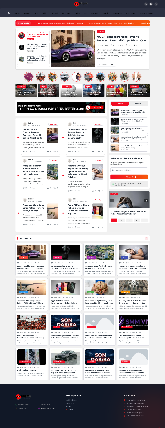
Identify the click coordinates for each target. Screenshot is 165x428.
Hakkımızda (70, 403)
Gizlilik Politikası (71, 400)
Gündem (19, 13)
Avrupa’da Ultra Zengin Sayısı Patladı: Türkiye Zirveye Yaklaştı (33, 209)
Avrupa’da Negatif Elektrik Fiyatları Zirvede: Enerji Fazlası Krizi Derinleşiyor (34, 170)
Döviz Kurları (114, 13)
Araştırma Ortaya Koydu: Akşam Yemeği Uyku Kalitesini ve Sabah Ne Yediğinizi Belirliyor (79, 172)
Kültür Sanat (66, 13)
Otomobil (92, 13)
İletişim (68, 407)
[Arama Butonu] (151, 4)
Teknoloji (54, 13)
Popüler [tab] (120, 104)
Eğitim (44, 13)
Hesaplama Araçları (143, 13)
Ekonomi (29, 13)
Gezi (83, 13)
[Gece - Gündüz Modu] (156, 5)
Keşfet (70, 410)
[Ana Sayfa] (11, 12)
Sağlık (76, 13)
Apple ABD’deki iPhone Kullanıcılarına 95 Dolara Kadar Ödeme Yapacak (79, 209)
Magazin (102, 13)
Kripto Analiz (127, 13)
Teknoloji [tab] (138, 104)
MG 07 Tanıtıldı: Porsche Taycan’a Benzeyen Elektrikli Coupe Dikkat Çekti (65, 23)
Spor (37, 13)
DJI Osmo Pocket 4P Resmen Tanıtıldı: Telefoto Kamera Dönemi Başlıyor (125, 23)
